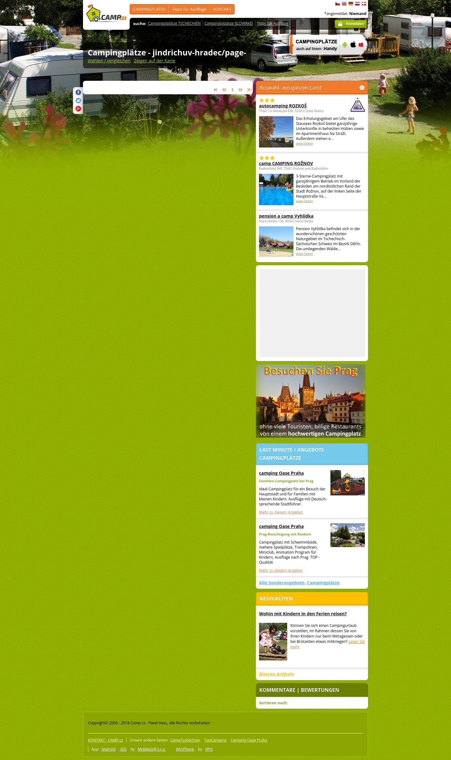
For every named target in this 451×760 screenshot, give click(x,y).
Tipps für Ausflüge (189, 9)
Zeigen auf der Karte (154, 61)
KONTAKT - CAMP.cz (105, 740)
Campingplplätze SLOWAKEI (229, 23)
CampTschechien (185, 740)
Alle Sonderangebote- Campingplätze (299, 583)
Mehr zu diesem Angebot (281, 512)
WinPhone (185, 749)
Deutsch (350, 4)
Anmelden (355, 24)
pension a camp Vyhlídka (286, 216)
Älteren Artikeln (276, 674)
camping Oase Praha (281, 473)
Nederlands (357, 4)
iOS (123, 749)
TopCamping (215, 740)
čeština (337, 4)
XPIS (209, 749)
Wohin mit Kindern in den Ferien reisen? (303, 614)
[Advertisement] (394, 188)
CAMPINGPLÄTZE (149, 9)
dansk (363, 4)
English (344, 4)
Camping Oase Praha (249, 740)
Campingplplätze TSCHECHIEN (174, 23)
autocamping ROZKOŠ (294, 106)
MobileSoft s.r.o (151, 749)
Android (108, 749)
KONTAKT (222, 9)
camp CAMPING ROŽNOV (286, 163)
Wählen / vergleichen (109, 61)
